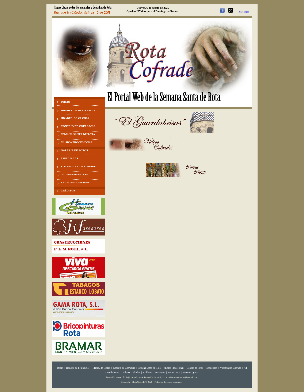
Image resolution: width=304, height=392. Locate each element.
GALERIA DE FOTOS (74, 150)
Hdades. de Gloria (101, 367)
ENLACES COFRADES (75, 182)
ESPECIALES (69, 158)
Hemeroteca (174, 372)
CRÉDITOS (68, 190)
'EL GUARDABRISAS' (74, 174)
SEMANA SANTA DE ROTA (78, 134)
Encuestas (160, 372)
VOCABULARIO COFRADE (78, 166)
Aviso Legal (244, 12)
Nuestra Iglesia (190, 372)
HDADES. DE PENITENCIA (78, 110)
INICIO (65, 101)
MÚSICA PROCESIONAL (77, 142)
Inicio (60, 367)
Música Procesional (173, 367)
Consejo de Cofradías (124, 367)
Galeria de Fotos (195, 367)
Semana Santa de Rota (149, 367)
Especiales (211, 367)
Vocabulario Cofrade (230, 367)
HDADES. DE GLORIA (75, 118)
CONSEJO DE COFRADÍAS (78, 126)
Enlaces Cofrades (131, 372)
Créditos (147, 372)
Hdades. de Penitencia (77, 367)
